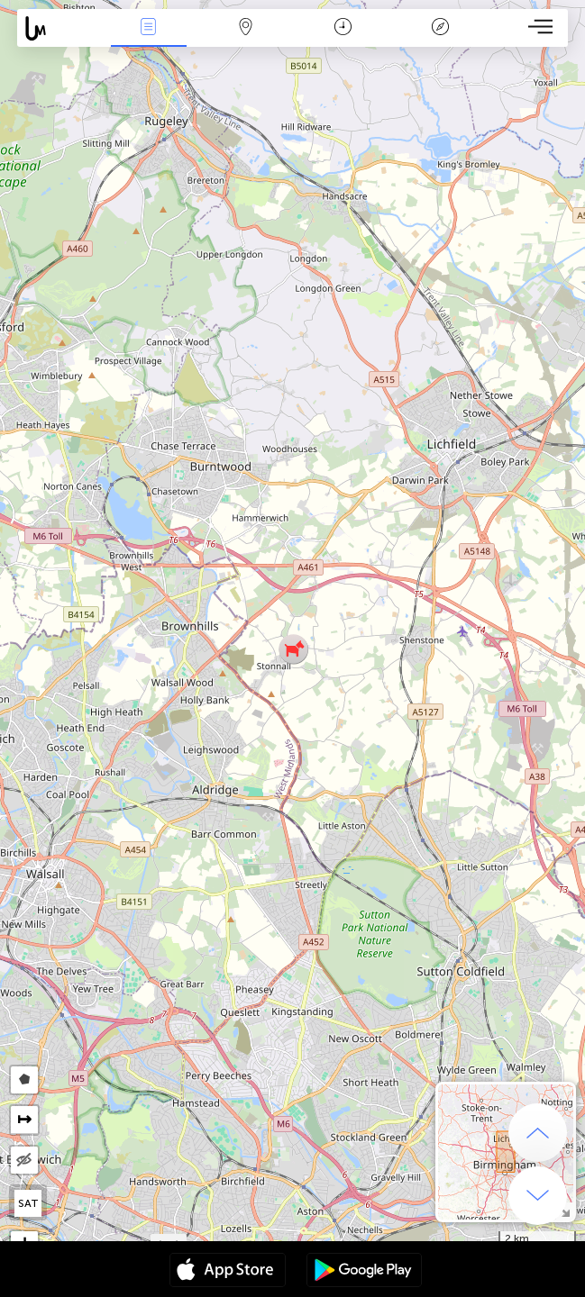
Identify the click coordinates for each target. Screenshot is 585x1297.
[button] (293, 649)
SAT (28, 1203)
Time (343, 28)
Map (246, 28)
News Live (149, 28)
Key (440, 28)
